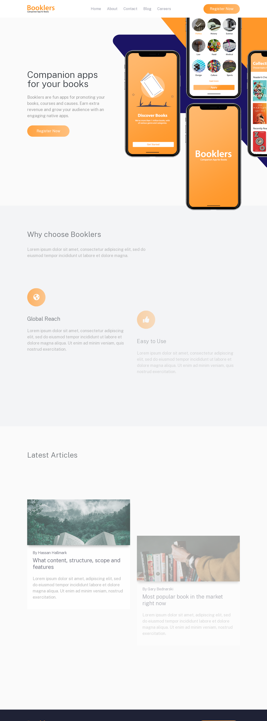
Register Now (221, 9)
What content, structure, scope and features (76, 602)
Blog (147, 9)
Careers (164, 9)
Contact (130, 9)
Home (97, 8)
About (112, 9)
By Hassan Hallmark (50, 592)
